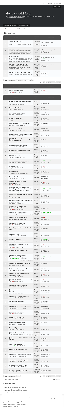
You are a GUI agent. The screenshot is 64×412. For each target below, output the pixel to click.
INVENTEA (19, 404)
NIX (43, 51)
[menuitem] (5, 406)
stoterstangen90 (47, 160)
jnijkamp (13, 120)
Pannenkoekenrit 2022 (15, 129)
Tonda (44, 66)
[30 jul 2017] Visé (14, 234)
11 (28, 260)
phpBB (10, 401)
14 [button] (57, 82)
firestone (13, 125)
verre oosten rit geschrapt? (17, 113)
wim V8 (44, 113)
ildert (44, 107)
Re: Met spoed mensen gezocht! (48, 49)
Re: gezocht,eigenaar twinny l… (48, 65)
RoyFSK (13, 341)
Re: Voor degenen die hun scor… (48, 57)
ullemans (14, 162)
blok (44, 250)
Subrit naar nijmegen (15, 239)
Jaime (44, 234)
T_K (44, 285)
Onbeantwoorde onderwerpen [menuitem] (10, 25)
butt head (14, 157)
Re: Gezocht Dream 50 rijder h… (48, 42)
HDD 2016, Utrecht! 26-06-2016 (18, 370)
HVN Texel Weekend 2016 (16, 317)
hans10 (13, 135)
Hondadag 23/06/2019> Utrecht (18, 145)
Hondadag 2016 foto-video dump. (18, 365)
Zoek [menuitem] (59, 6)
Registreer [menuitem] (49, 3)
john (13, 167)
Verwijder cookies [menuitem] (43, 398)
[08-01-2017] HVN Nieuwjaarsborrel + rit (20, 280)
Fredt (14, 252)
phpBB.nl (18, 402)
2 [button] (48, 82)
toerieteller (14, 308)
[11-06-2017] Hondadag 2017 (17, 223)
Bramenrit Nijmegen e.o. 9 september (19, 150)
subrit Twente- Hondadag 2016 (18, 349)
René (13, 92)
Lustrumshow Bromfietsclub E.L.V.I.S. (20, 269)
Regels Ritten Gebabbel (16, 90)
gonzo (13, 152)
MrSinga (13, 203)
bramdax (45, 301)
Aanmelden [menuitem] (57, 3)
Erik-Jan (13, 270)
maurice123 (45, 73)
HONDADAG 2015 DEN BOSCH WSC (19, 72)
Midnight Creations (47, 370)
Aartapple (14, 241)
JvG (12, 109)
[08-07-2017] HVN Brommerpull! (18, 212)
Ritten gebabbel (10, 33)
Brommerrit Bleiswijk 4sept (17, 322)
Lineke (13, 371)
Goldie (44, 317)
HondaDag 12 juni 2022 (15, 118)
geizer (44, 327)
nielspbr (45, 59)
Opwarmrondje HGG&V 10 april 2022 (19, 123)
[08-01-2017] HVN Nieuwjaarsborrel (19, 296)
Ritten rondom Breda (15, 107)
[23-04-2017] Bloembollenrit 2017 (18, 250)
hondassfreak (46, 290)
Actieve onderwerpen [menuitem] (24, 25)
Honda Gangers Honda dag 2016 (18, 360)
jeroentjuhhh (45, 195)
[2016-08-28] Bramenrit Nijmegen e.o (19, 333)
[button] (44, 82)
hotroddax (45, 338)
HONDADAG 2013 (14, 56)
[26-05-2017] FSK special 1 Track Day (19, 263)
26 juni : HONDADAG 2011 (16, 41)
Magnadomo (14, 178)
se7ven (15, 366)
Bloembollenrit (13, 171)
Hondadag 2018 (13, 166)
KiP (43, 43)
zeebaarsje (14, 286)
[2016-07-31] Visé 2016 (15, 344)
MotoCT (13, 146)
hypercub (45, 365)
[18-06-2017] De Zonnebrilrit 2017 (18, 217)
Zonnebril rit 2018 (14, 177)
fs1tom (44, 118)
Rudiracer (14, 324)
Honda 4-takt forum (19, 13)
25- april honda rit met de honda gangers (20, 134)
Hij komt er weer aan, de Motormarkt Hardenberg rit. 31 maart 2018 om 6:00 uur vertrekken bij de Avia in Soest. (20, 189)
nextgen (24, 404)
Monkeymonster (46, 134)
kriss (13, 114)
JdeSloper (45, 145)
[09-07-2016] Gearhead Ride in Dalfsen (20, 354)
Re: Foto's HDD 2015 (45, 72)
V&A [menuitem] (55, 6)
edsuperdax (16, 173)
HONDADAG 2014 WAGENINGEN (18, 64)
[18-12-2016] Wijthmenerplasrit (18, 285)
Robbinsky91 (14, 356)
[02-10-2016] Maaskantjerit (16, 312)
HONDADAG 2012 (14, 49)
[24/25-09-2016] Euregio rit (16, 301)
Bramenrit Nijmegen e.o (16, 328)
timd (44, 139)
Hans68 (13, 104)
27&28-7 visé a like (14, 155)
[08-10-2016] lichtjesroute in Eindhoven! (20, 306)
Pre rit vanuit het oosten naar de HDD (19, 161)
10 (26, 260)
